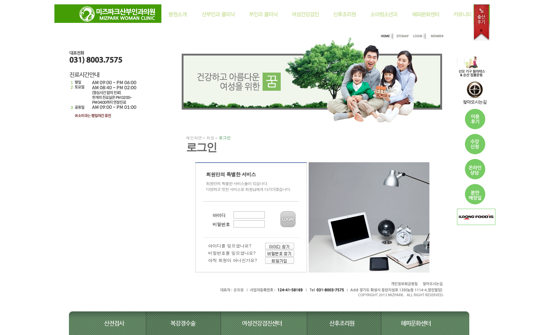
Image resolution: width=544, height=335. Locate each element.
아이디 (219, 215)
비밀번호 (221, 224)
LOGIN (288, 219)
